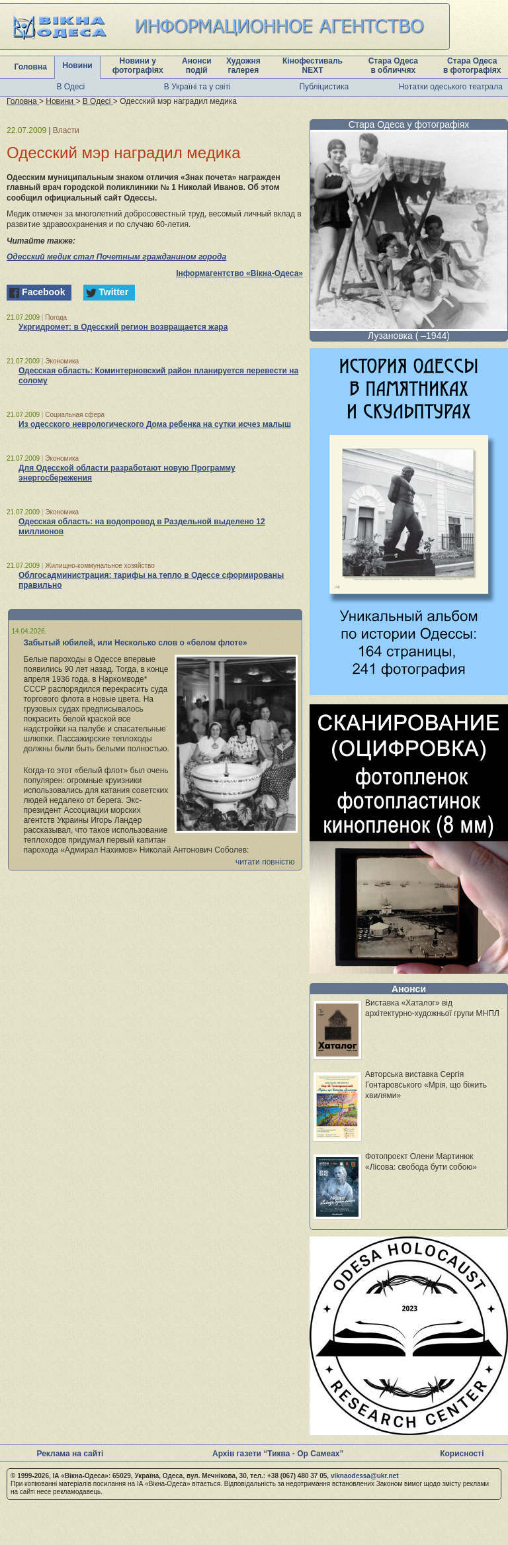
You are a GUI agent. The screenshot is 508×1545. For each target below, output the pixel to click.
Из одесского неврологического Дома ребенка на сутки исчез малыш (155, 424)
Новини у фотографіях (137, 65)
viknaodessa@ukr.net (365, 1475)
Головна (31, 66)
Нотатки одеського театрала (451, 86)
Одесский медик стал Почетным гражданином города (116, 256)
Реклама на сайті (69, 1453)
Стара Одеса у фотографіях (409, 124)
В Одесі (70, 86)
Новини (77, 65)
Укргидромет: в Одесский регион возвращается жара (123, 327)
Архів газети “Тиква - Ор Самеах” (277, 1453)
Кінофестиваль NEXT (312, 65)
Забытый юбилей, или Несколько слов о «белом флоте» (135, 642)
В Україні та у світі (197, 86)
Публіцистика (324, 86)
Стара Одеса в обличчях (393, 65)
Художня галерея (243, 65)
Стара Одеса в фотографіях (472, 65)
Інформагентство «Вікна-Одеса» (239, 273)
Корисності (462, 1453)
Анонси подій (197, 65)
